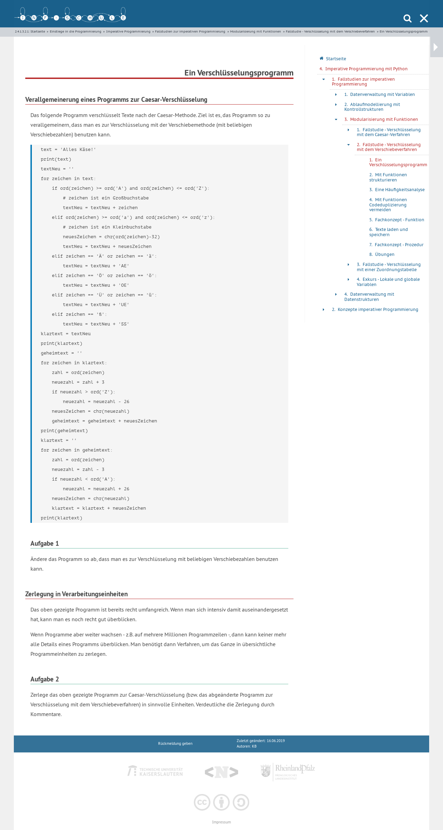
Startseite (37, 31)
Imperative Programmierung (128, 31)
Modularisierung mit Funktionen (255, 31)
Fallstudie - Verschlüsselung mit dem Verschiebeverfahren (330, 31)
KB (254, 746)
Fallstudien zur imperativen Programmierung (190, 31)
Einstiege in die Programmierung (75, 31)
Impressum (221, 822)
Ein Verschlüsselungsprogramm (404, 31)
